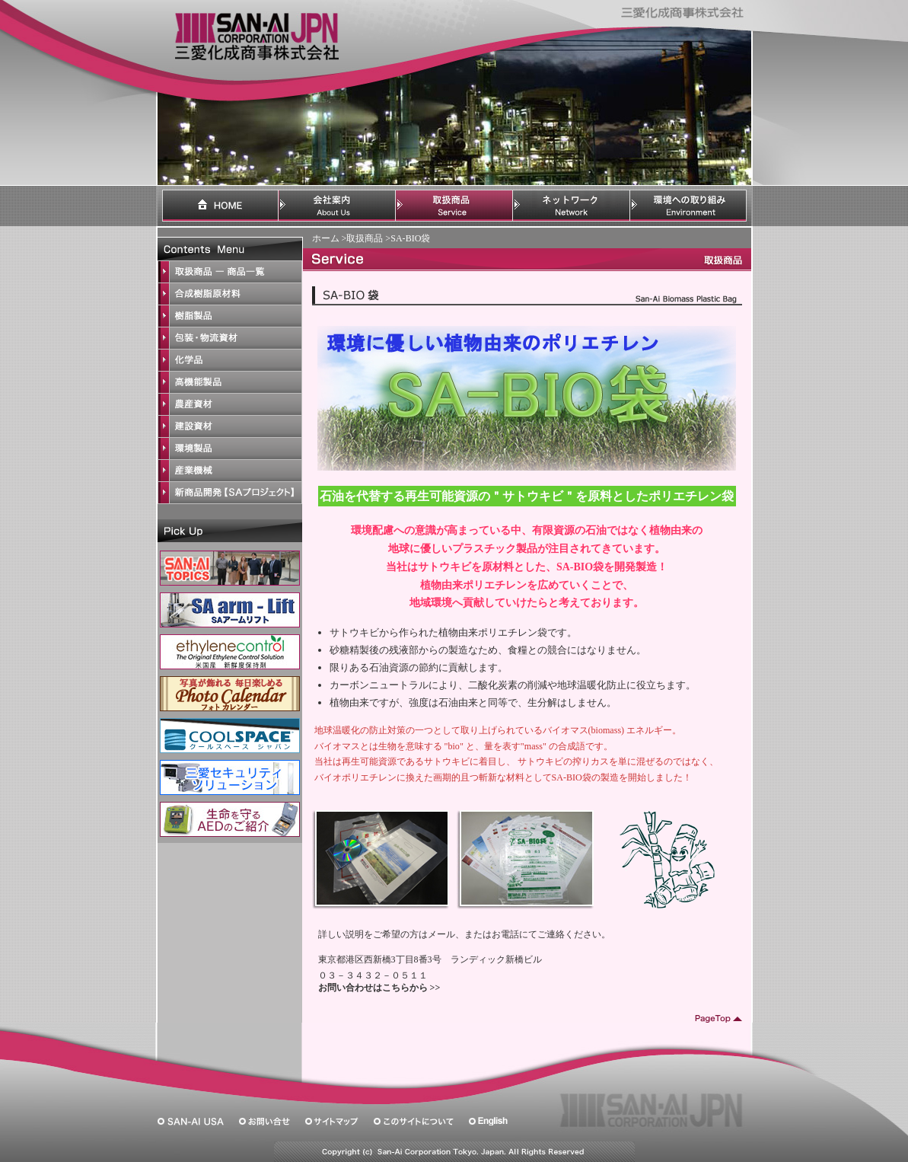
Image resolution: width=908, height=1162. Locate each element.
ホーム (325, 238)
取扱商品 (364, 238)
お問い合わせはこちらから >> (379, 987)
